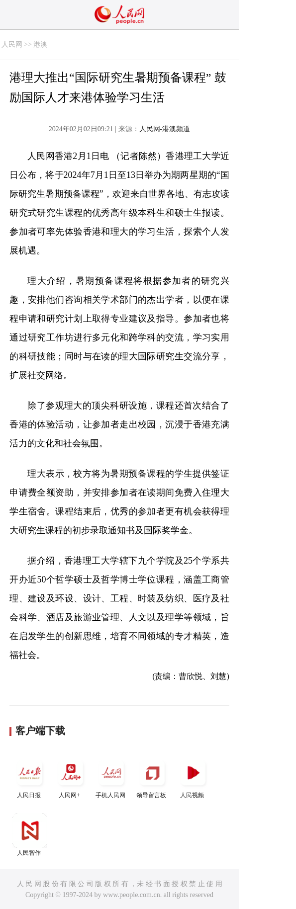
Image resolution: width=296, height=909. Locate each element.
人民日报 (29, 777)
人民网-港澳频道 (165, 129)
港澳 (40, 44)
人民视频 (193, 777)
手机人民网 (111, 777)
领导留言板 (152, 777)
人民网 (11, 44)
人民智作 (29, 834)
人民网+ (70, 777)
